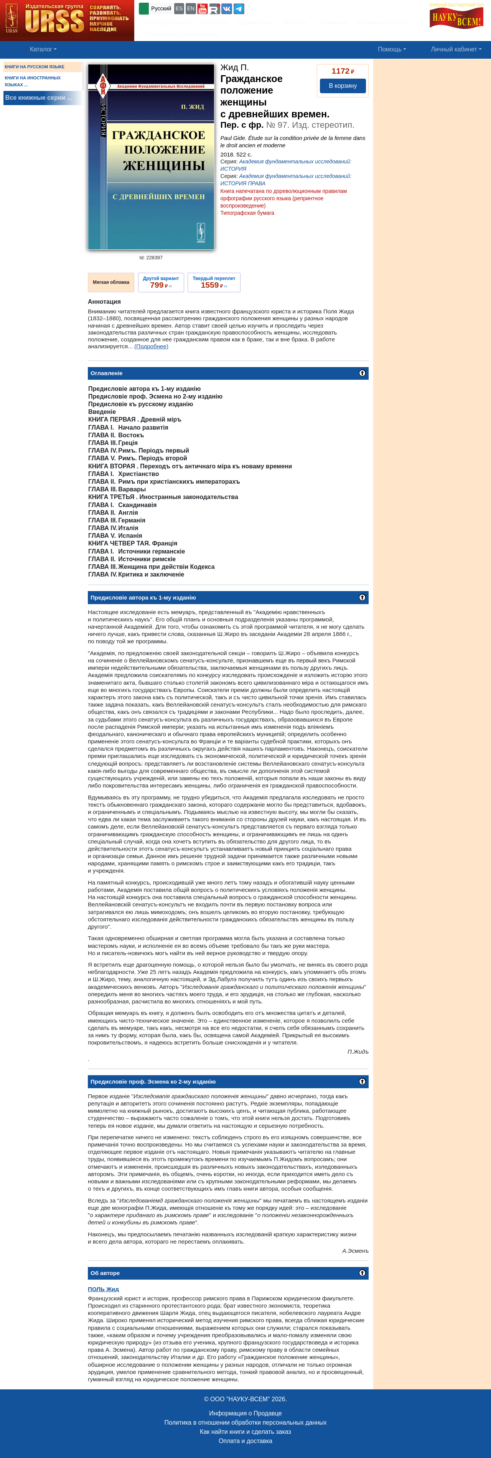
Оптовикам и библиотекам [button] (181, 34)
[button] (202, 8)
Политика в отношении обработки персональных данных (245, 1422)
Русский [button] (161, 8)
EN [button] (190, 8)
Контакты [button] (214, 22)
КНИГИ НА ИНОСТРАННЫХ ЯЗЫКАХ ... (33, 81)
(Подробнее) (151, 346)
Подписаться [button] (255, 22)
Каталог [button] (41, 49)
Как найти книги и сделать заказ (245, 1431)
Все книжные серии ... (38, 97)
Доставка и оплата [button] (382, 22)
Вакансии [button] (332, 22)
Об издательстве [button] (167, 22)
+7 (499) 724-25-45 (274, 8)
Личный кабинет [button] (454, 49)
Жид (103, 1289)
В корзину (343, 85)
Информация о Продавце (245, 1413)
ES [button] (179, 8)
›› (161, 282)
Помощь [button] (390, 49)
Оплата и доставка (245, 1441)
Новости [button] (294, 22)
